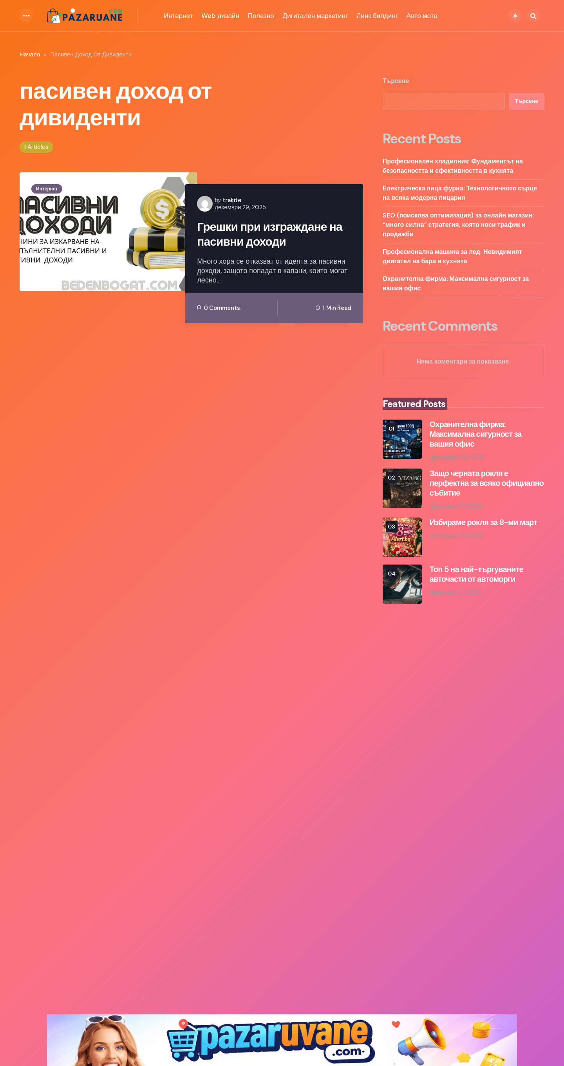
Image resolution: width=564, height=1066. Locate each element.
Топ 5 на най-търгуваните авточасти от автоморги (476, 574)
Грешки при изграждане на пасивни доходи (270, 234)
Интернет (47, 189)
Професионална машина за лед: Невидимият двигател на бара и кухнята (452, 256)
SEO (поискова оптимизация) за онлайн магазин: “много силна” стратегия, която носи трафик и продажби (458, 224)
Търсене (396, 81)
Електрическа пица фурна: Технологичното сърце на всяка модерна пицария (460, 193)
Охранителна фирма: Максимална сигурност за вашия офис (456, 283)
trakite (231, 200)
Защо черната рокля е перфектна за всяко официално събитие (487, 483)
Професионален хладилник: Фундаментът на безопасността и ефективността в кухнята (453, 166)
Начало (30, 54)
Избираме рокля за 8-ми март (483, 522)
